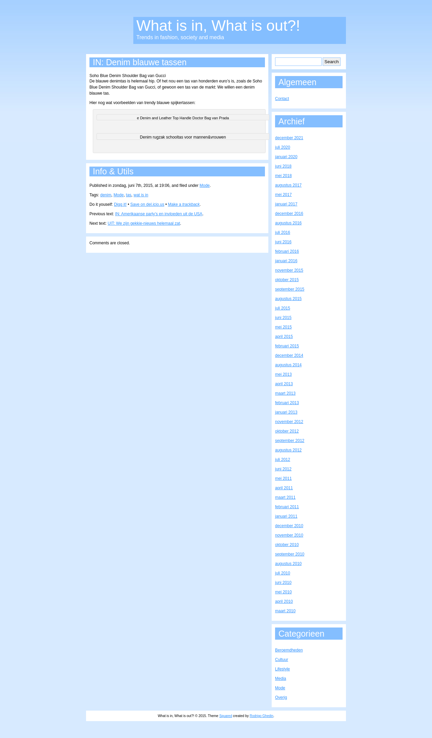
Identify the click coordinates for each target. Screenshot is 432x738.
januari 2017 (286, 204)
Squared (225, 716)
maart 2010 (285, 611)
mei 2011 (283, 478)
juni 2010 (283, 582)
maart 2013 (285, 393)
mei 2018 (283, 175)
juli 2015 (282, 308)
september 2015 (289, 289)
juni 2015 (283, 317)
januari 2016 (286, 261)
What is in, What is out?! (218, 25)
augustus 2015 (288, 298)
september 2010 (289, 554)
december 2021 (289, 138)
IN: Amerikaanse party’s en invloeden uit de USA (158, 214)
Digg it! (120, 204)
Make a (184, 204)
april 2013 (284, 384)
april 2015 (284, 336)
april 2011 (284, 488)
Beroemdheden (289, 650)
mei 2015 (283, 327)
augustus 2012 (288, 450)
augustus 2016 (288, 223)
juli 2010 (282, 573)
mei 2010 (283, 592)
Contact (282, 98)
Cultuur (281, 659)
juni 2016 (283, 242)
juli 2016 (282, 232)
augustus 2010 (288, 563)
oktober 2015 (287, 279)
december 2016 (289, 213)
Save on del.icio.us (147, 204)
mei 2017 (283, 194)
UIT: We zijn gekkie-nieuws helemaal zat (144, 223)
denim (105, 195)
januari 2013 (286, 412)
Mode (204, 185)
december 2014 (289, 355)
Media (280, 678)
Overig (281, 697)
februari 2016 (287, 251)
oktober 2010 (287, 544)
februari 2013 (287, 402)
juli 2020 (282, 147)
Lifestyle (282, 669)
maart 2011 (285, 497)
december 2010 (289, 525)
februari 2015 (287, 346)
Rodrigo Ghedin (261, 716)
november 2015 (289, 270)
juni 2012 (283, 469)
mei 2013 (283, 374)
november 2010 (289, 535)
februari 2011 (287, 507)
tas (128, 195)
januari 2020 (286, 156)
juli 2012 (282, 459)
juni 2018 (283, 166)
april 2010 (284, 601)
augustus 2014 (288, 365)
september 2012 (289, 440)
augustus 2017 (288, 185)
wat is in (141, 195)
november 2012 (289, 421)
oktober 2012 (287, 431)
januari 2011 (286, 516)
